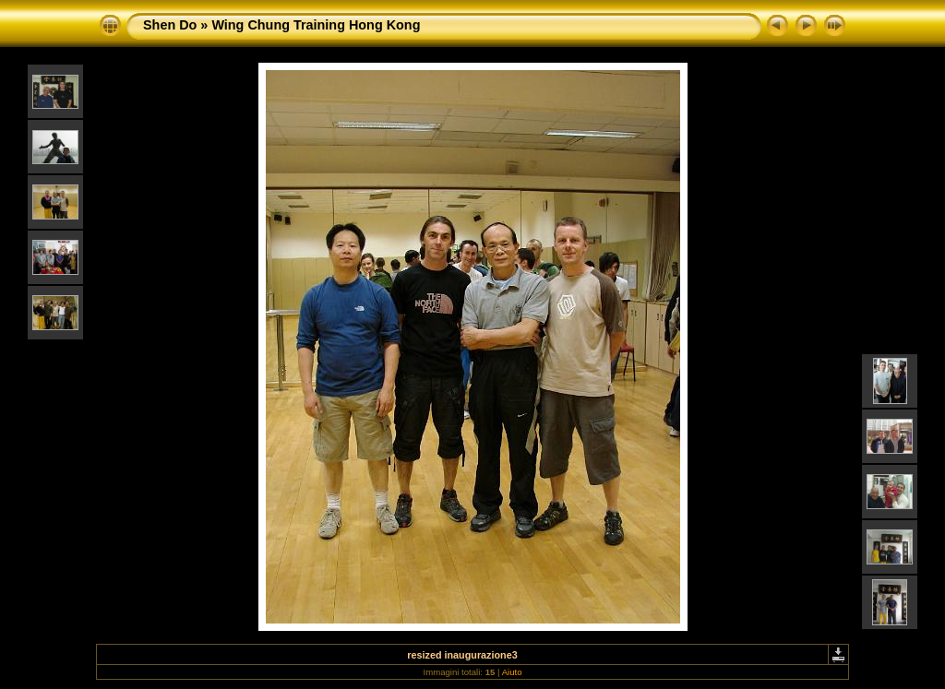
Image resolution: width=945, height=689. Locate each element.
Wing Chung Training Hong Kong (315, 25)
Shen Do (170, 25)
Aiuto (512, 672)
